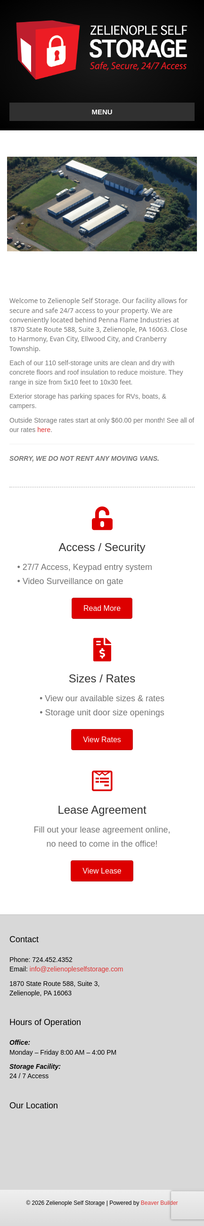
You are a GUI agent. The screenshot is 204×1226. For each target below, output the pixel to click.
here (43, 429)
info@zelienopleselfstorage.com (76, 969)
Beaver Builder (159, 1203)
